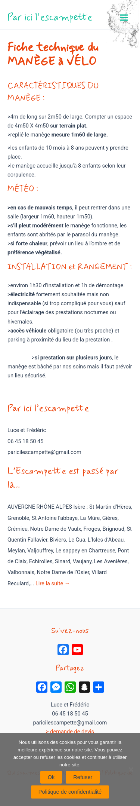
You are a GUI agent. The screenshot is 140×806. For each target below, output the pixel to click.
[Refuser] (130, 769)
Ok (51, 777)
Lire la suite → (52, 583)
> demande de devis (70, 731)
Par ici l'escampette (49, 17)
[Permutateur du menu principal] (124, 17)
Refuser (82, 777)
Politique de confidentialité (70, 792)
